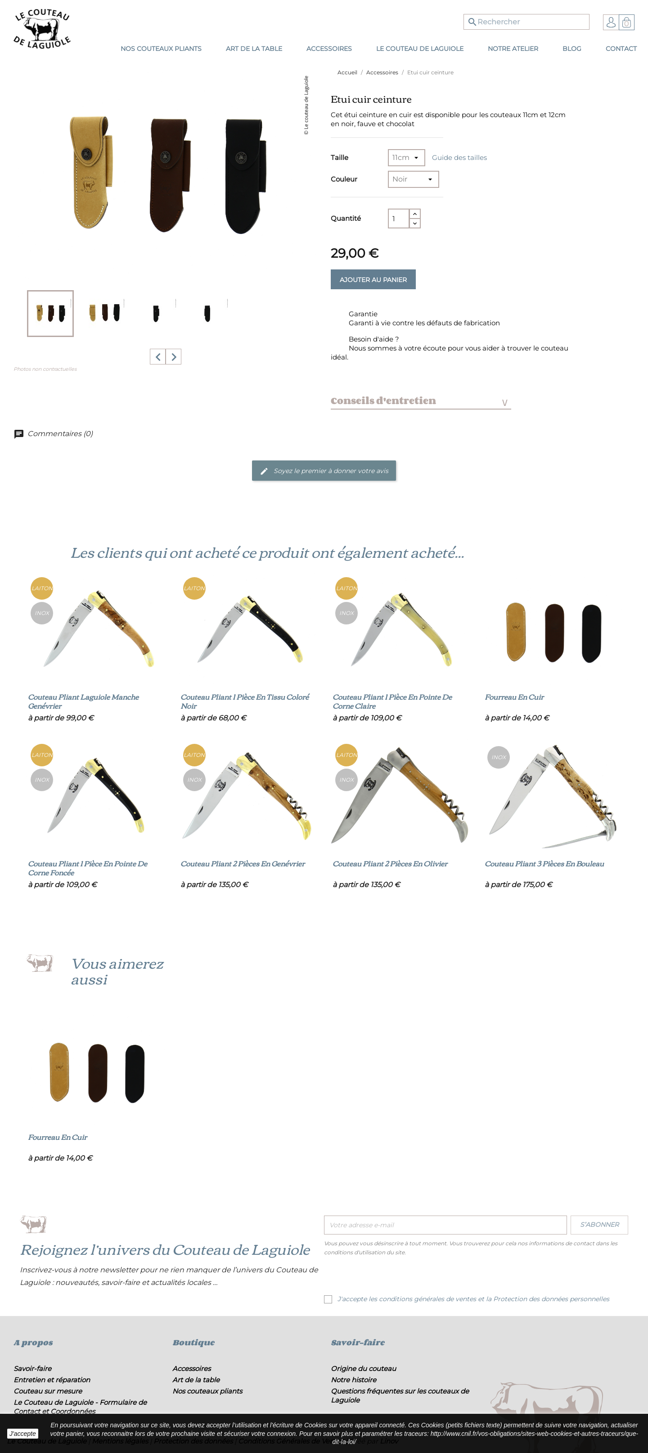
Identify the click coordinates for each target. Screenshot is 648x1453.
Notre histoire (353, 1380)
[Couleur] (413, 179)
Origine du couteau (363, 1368)
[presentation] (399, 1276)
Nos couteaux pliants (207, 1391)
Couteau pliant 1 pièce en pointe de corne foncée (87, 867)
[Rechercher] (527, 22)
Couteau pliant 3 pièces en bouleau (544, 863)
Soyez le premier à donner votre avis (324, 471)
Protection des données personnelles (551, 1299)
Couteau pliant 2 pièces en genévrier (242, 863)
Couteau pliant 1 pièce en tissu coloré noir (244, 701)
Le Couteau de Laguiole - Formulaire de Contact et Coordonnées (80, 1407)
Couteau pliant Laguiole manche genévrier (83, 701)
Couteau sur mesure (48, 1391)
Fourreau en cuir (514, 696)
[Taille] (406, 157)
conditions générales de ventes (427, 1299)
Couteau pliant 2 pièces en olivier (390, 863)
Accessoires (191, 1368)
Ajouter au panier (373, 280)
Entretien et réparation (52, 1380)
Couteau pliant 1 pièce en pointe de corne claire (392, 701)
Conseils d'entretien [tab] (419, 401)
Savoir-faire (32, 1368)
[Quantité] (399, 218)
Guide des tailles (459, 157)
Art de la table (196, 1380)
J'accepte (22, 1433)
